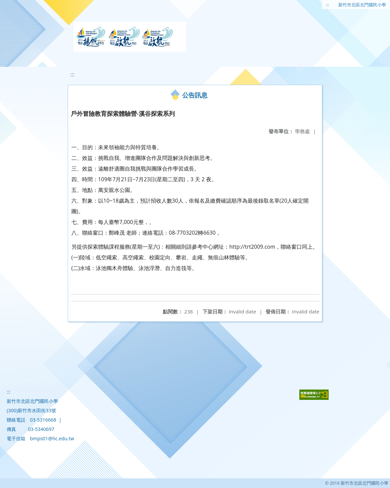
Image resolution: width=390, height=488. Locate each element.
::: (327, 5)
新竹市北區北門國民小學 (362, 5)
